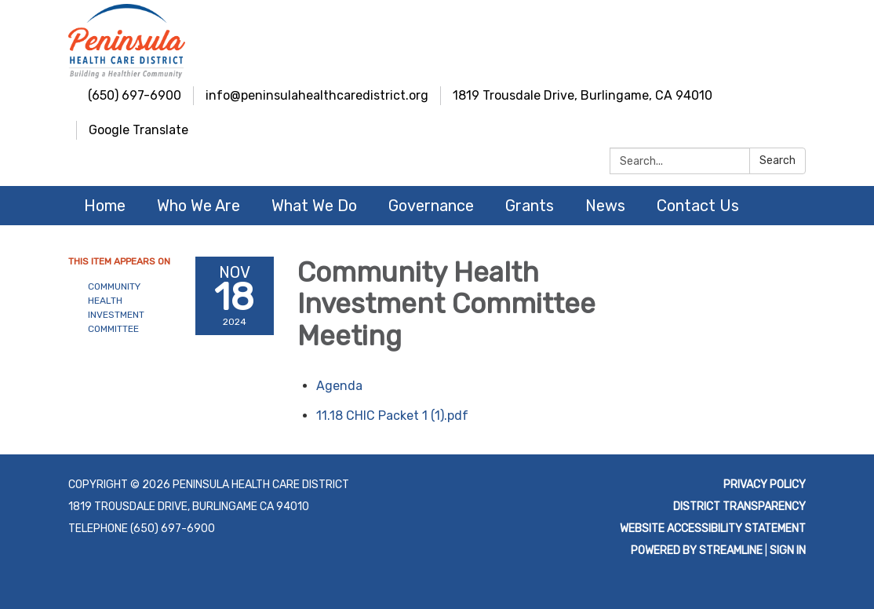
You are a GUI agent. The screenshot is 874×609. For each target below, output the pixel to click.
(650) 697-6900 (134, 95)
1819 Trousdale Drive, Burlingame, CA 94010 (582, 95)
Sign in (788, 550)
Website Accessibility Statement (713, 528)
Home (105, 205)
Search (777, 160)
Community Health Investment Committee (116, 307)
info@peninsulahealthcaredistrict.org (317, 95)
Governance (431, 205)
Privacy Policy (764, 484)
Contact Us (698, 205)
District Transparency (739, 506)
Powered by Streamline (697, 550)
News (605, 205)
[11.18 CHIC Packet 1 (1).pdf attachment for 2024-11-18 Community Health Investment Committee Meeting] (392, 415)
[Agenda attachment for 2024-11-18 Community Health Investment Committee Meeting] (339, 385)
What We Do (314, 205)
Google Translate (138, 129)
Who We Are (198, 205)
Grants (529, 205)
